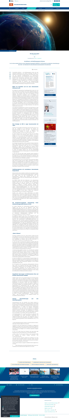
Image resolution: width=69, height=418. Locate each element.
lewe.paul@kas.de (48, 113)
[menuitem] (10, 8)
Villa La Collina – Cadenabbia (50, 409)
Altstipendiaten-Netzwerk (50, 406)
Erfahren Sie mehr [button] (12, 405)
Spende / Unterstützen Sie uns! (51, 411)
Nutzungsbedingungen (23, 415)
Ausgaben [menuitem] (17, 8)
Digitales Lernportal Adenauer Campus (52, 402)
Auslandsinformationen (18, 10)
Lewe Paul (46, 104)
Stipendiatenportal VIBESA (50, 404)
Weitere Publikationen (26, 10)
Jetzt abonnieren (34, 395)
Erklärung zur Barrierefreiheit (33, 415)
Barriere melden (42, 415)
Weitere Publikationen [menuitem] (31, 8)
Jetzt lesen (50, 143)
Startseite (10, 10)
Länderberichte (34, 10)
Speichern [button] (5, 416)
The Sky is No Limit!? (41, 10)
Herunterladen (50, 95)
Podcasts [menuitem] (40, 8)
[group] (14, 374)
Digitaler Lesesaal (48, 408)
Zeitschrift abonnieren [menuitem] (49, 8)
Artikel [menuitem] (23, 8)
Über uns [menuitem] (58, 8)
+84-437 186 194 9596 (48, 114)
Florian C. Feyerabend (37, 58)
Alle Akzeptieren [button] (15, 416)
